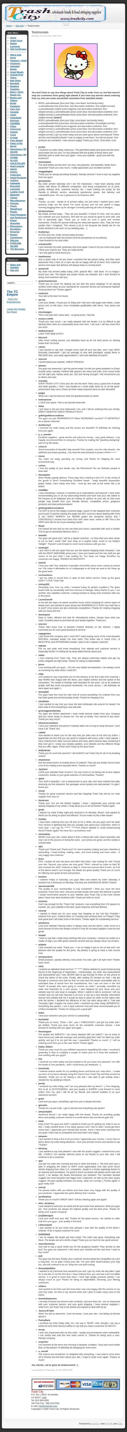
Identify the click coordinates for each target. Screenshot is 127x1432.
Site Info (20, 26)
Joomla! (95, 1423)
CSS (120, 1423)
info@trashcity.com (48, 1406)
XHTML (109, 1423)
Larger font (12, 309)
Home (9, 26)
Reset (14, 312)
